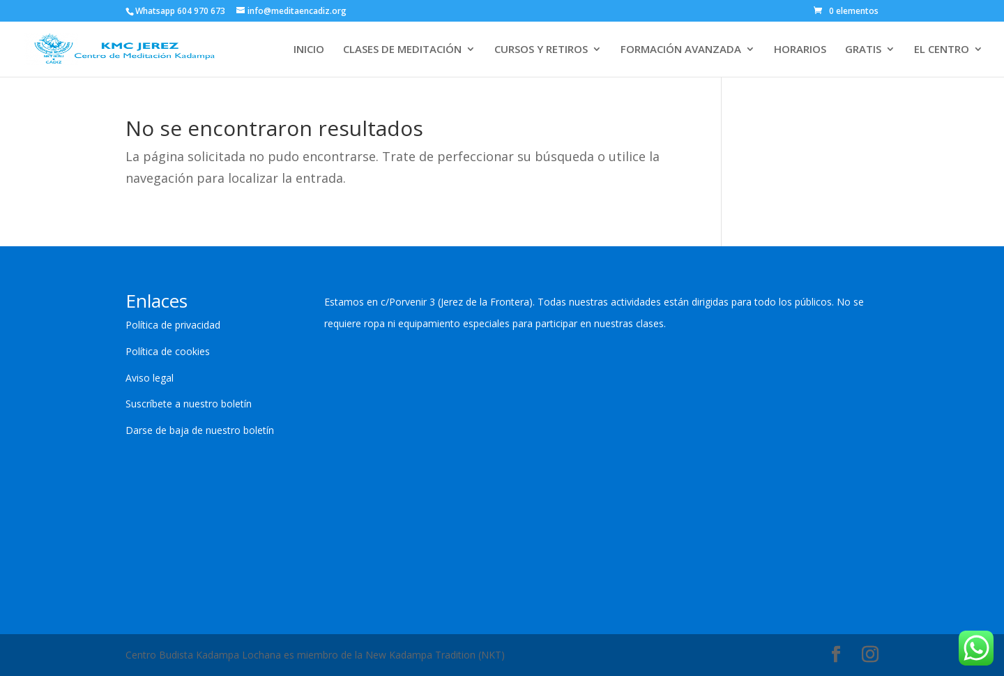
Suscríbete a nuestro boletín (189, 403)
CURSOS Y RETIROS (541, 50)
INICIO (309, 50)
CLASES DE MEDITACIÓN (402, 50)
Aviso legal (150, 377)
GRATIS (863, 50)
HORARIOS (800, 50)
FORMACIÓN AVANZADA (681, 50)
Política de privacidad (173, 324)
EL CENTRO (941, 50)
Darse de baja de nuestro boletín (200, 430)
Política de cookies (168, 351)
